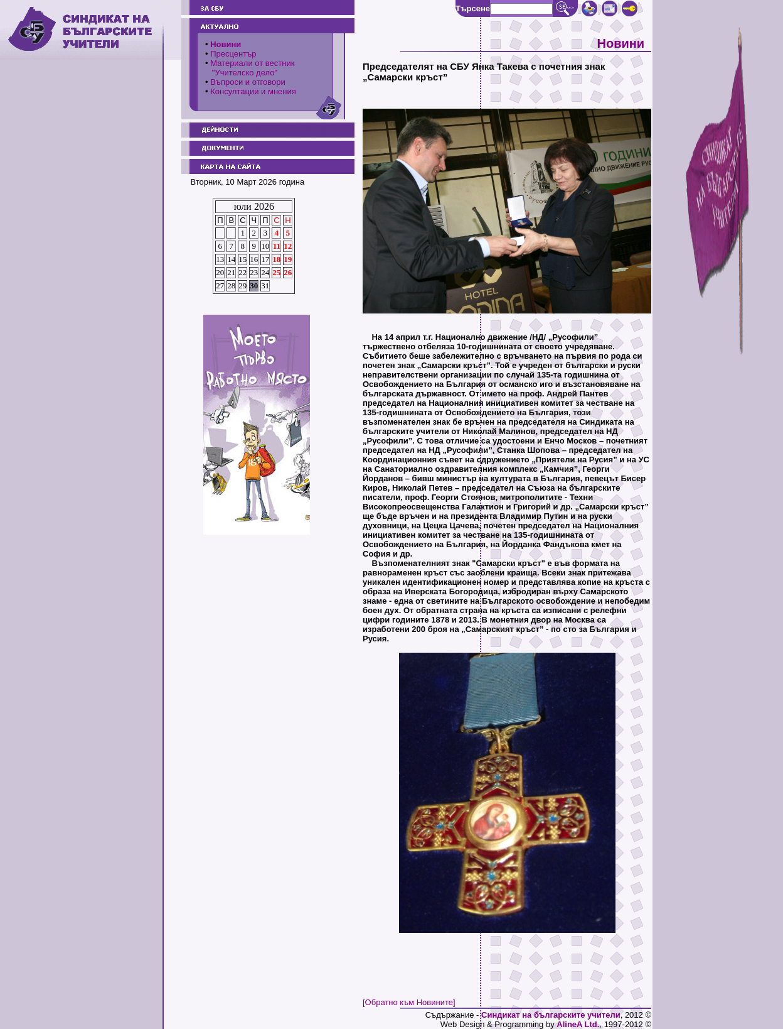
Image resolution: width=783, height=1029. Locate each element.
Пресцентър (233, 53)
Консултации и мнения (253, 91)
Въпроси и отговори (247, 82)
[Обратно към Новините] (409, 1002)
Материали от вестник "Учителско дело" (249, 67)
